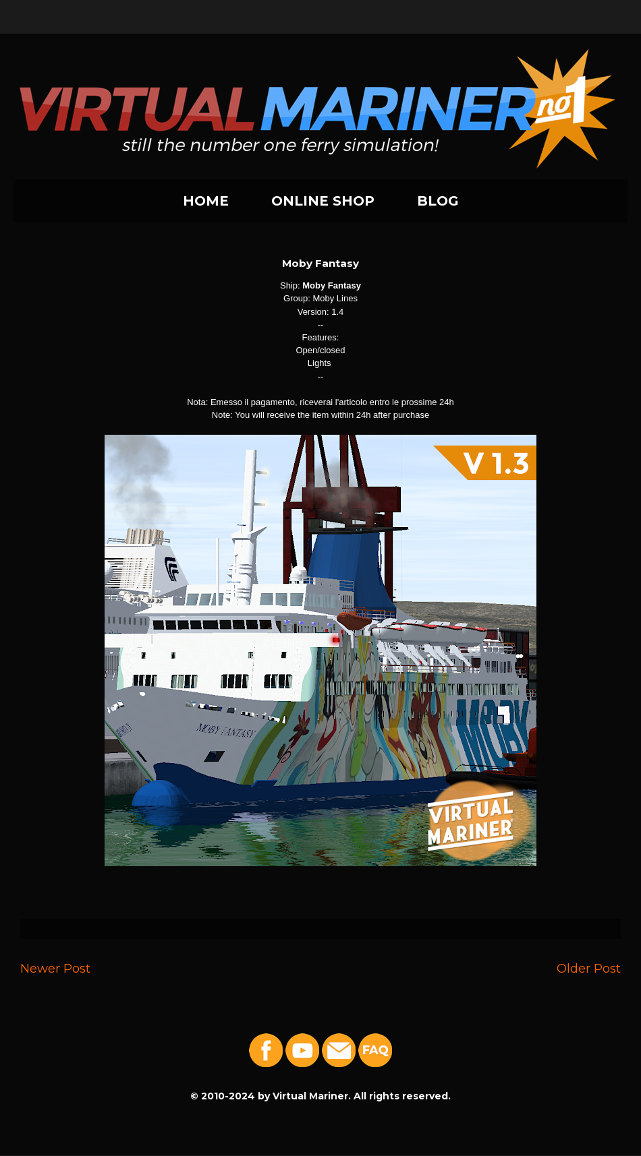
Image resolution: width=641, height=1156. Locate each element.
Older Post (589, 968)
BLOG (438, 201)
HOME (206, 201)
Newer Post (55, 968)
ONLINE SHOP (322, 201)
